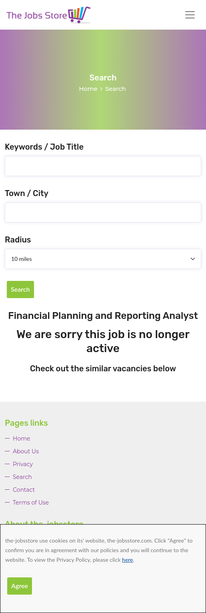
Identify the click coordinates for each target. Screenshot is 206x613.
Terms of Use (31, 502)
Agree (19, 585)
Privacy (23, 464)
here (127, 559)
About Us (26, 451)
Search (20, 289)
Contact (24, 489)
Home (88, 88)
